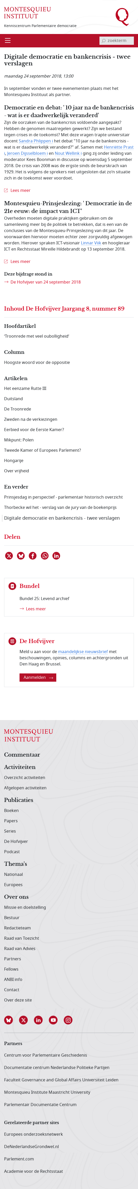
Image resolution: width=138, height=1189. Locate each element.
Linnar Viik (91, 243)
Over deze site (18, 1000)
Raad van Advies (19, 949)
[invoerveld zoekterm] (116, 41)
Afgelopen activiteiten (25, 788)
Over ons (16, 897)
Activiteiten (20, 767)
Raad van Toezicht (21, 938)
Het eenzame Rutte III (25, 389)
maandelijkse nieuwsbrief (83, 652)
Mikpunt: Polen (19, 440)
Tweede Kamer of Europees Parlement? (42, 450)
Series (10, 831)
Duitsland (13, 399)
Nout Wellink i (68, 153)
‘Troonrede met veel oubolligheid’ (36, 336)
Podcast (12, 852)
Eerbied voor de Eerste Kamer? (34, 430)
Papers (11, 821)
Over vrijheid (16, 471)
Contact (11, 990)
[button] (11, 1020)
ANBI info (13, 980)
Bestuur (12, 918)
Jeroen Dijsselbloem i (27, 153)
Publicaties (18, 800)
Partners (12, 959)
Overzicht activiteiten (24, 778)
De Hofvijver (16, 842)
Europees (13, 885)
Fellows (11, 969)
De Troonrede (17, 409)
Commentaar (22, 755)
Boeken (11, 811)
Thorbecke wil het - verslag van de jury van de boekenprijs (60, 507)
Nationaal (13, 874)
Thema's (15, 864)
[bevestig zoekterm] (103, 40)
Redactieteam (17, 928)
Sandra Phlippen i (36, 141)
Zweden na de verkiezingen (30, 419)
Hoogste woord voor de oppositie (37, 363)
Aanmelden (38, 677)
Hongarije (13, 461)
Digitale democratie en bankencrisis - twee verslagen (62, 518)
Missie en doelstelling (25, 907)
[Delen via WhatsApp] (45, 556)
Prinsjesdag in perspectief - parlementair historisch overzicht (63, 497)
